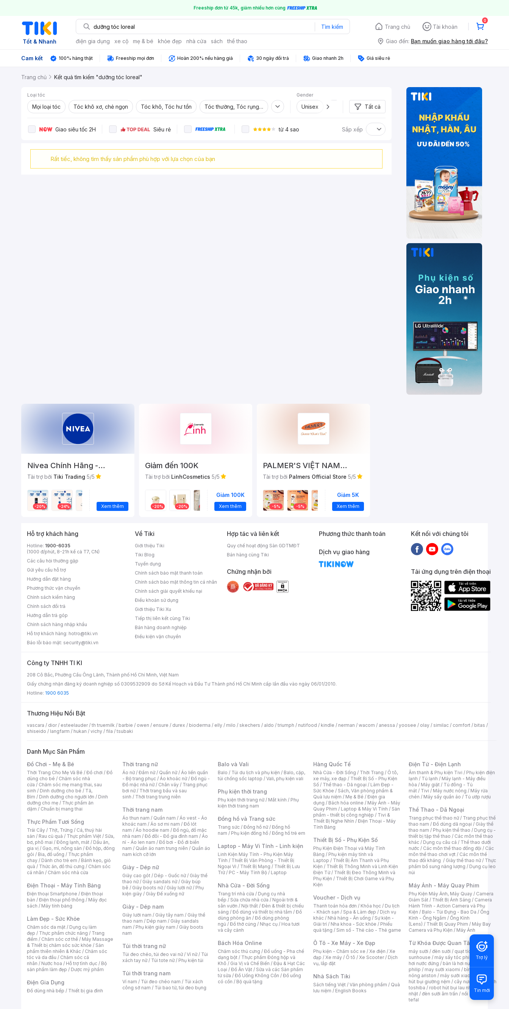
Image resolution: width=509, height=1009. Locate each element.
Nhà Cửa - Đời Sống (244, 885)
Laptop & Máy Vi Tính (364, 809)
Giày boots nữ (147, 887)
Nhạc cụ (269, 924)
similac (441, 725)
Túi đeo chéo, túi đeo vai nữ (152, 954)
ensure (161, 725)
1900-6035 (57, 545)
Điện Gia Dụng (45, 982)
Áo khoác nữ (173, 778)
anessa (387, 725)
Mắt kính (277, 800)
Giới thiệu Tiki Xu (153, 609)
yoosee (407, 725)
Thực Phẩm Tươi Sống (55, 821)
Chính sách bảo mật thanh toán (169, 573)
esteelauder (74, 725)
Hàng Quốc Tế (332, 764)
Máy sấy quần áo (442, 797)
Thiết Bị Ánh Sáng (451, 900)
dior (52, 725)
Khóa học (371, 906)
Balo (223, 772)
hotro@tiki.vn (83, 633)
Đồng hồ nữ (256, 827)
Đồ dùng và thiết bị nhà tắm (262, 912)
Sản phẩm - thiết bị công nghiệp (356, 812)
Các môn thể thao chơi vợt (451, 851)
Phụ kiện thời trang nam (258, 803)
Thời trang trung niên (158, 797)
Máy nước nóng (450, 790)
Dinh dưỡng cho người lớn (66, 797)
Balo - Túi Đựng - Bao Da (449, 912)
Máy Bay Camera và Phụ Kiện (450, 927)
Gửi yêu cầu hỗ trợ (46, 570)
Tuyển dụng (148, 564)
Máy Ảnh (465, 930)
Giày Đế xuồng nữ (165, 894)
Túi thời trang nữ (144, 946)
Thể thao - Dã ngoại (345, 784)
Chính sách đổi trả (46, 606)
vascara (35, 725)
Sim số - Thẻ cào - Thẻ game (368, 930)
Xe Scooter (371, 957)
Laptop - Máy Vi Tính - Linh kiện (260, 846)
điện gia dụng (93, 41)
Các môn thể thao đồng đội (452, 848)
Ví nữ (192, 954)
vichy (96, 731)
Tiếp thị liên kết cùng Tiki (162, 618)
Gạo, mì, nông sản (62, 848)
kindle (327, 725)
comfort (461, 725)
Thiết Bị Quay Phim (447, 924)
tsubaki (125, 731)
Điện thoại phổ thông (61, 900)
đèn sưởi (441, 951)
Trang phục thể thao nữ (434, 818)
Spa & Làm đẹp (359, 912)
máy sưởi (418, 951)
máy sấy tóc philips (455, 957)
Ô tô (350, 957)
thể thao (237, 41)
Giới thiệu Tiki (149, 545)
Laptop (279, 872)
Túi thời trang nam (146, 973)
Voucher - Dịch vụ (336, 897)
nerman (346, 725)
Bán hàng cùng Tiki (248, 555)
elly (218, 725)
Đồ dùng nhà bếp (45, 990)
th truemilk (103, 725)
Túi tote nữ (163, 960)
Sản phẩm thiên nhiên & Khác (65, 948)
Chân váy (168, 784)
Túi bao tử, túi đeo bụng (180, 987)
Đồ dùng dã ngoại (452, 824)
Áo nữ (128, 772)
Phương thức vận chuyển (53, 588)
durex (178, 725)
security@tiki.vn (80, 642)
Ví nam (129, 981)
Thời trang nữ (140, 764)
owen (143, 725)
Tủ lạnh (430, 778)
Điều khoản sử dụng (156, 600)
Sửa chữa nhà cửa (249, 900)
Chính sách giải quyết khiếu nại (168, 591)
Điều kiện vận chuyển (158, 636)
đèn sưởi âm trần (440, 994)
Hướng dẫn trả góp (47, 615)
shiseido (36, 731)
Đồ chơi (94, 772)
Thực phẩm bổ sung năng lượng (452, 863)
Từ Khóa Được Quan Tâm (442, 943)
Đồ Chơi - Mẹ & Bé (50, 764)
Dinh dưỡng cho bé (60, 790)
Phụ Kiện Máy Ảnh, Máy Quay (440, 894)
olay (424, 725)
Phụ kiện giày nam (155, 927)
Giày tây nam (169, 915)
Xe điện (377, 951)
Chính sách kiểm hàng (51, 597)
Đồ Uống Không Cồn (257, 975)
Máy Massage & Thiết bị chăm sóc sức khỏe (70, 942)
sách (217, 41)
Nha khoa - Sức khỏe (353, 924)
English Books (351, 990)
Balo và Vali (233, 764)
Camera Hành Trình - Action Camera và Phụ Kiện (450, 906)
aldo (269, 725)
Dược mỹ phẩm (87, 969)
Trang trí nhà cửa (236, 894)
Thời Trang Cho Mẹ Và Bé (55, 772)
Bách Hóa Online (240, 943)
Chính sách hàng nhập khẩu (57, 624)
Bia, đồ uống (51, 854)
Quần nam (164, 818)
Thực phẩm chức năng (63, 933)
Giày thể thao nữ (463, 860)
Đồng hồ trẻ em (288, 833)
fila (109, 731)
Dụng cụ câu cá (440, 842)
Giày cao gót (136, 875)
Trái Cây (36, 830)
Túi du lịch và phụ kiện (255, 772)
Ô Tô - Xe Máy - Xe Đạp (344, 943)
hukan (80, 731)
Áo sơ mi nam (165, 824)
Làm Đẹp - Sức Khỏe (53, 918)
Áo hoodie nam (152, 830)
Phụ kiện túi (190, 960)
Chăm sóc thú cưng (239, 951)
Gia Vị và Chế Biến (250, 963)
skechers (249, 725)
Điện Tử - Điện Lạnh (435, 764)
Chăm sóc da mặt (46, 927)
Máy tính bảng (56, 906)
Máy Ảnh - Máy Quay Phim (444, 885)
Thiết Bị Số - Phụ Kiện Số (345, 840)
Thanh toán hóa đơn (335, 906)
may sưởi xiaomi (442, 969)
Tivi (425, 790)
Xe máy (333, 957)
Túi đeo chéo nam (161, 981)
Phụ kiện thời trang (242, 791)
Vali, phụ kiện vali (284, 778)
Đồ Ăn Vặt (241, 969)
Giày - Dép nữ (140, 867)
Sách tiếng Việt (329, 984)
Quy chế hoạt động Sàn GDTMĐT (263, 545)
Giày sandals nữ (159, 881)
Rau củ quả (51, 836)
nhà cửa (196, 41)
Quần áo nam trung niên (162, 848)
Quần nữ (168, 772)
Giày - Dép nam (143, 906)
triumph (286, 725)
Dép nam (157, 921)
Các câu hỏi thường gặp (52, 561)
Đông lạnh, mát (72, 842)
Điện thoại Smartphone (52, 894)
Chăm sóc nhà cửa (68, 872)
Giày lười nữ (179, 887)
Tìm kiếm (332, 26)
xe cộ (121, 41)
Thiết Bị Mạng (255, 866)
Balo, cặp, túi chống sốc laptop (261, 775)
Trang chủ (397, 26)
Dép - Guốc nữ (170, 875)
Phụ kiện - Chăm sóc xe (339, 951)
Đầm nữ (147, 772)
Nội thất (249, 906)
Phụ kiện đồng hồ (249, 833)
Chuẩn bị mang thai (62, 809)
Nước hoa (51, 963)
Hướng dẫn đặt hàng (49, 579)
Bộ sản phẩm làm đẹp (67, 966)
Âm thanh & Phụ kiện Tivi (435, 772)
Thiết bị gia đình (85, 990)
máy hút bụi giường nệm (449, 978)
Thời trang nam (142, 809)
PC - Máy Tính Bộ (248, 872)
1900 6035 (57, 693)
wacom (367, 725)
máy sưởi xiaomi (458, 975)
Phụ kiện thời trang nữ (241, 800)
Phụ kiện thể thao (451, 830)
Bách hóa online (346, 803)
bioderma (200, 725)
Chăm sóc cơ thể (59, 939)
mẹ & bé (143, 41)
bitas (479, 725)
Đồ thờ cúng (243, 924)
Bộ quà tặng (249, 981)
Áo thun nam (136, 818)
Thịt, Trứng (61, 830)
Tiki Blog (145, 555)
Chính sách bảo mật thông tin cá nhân (176, 582)
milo (231, 725)
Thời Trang (372, 772)
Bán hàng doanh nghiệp (161, 627)
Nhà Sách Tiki (331, 976)
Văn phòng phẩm (368, 984)
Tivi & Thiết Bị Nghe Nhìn (351, 818)
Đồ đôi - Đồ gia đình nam (171, 836)
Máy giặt (430, 784)
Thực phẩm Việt (84, 836)
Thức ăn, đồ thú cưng (61, 866)
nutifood (307, 725)
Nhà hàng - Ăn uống (349, 918)
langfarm (60, 731)
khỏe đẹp (170, 41)
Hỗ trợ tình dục (81, 963)
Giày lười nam (136, 915)
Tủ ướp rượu (478, 797)
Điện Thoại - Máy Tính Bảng (64, 885)
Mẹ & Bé (354, 797)
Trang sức (229, 827)
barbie (126, 725)
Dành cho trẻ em (59, 860)
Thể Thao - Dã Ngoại (436, 809)
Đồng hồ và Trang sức (246, 818)
